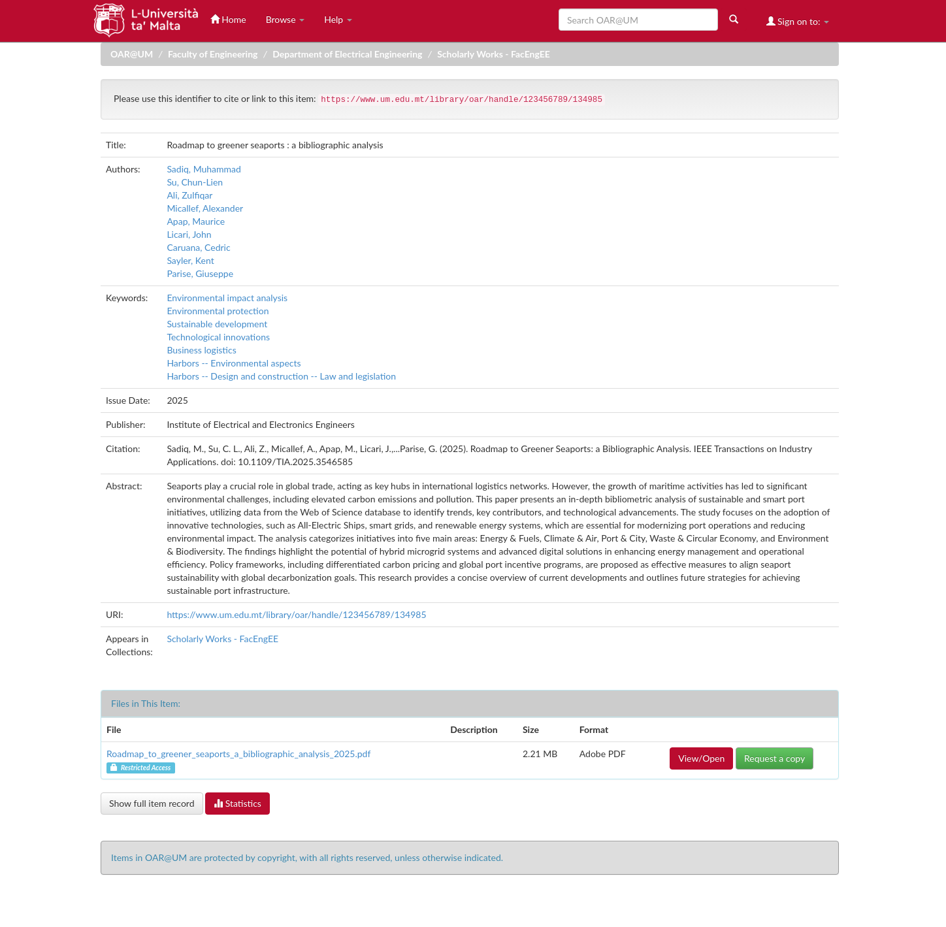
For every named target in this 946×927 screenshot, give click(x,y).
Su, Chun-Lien (195, 181)
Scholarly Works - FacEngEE (493, 53)
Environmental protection (218, 310)
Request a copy (774, 758)
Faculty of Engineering (213, 53)
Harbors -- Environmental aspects (234, 362)
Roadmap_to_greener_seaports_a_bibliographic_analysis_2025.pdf (238, 753)
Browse (285, 19)
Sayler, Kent (190, 260)
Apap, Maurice (196, 221)
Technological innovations (218, 336)
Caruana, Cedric (198, 247)
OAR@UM (131, 53)
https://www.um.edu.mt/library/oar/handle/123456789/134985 (296, 614)
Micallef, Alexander (205, 208)
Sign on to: (798, 21)
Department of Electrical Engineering (347, 53)
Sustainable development (217, 323)
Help (338, 19)
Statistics (237, 803)
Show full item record (152, 803)
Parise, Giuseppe (200, 273)
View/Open (701, 758)
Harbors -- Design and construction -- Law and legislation (281, 376)
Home (228, 19)
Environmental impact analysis (227, 297)
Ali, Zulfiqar (189, 195)
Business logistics (201, 349)
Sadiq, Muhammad (204, 168)
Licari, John (189, 234)
